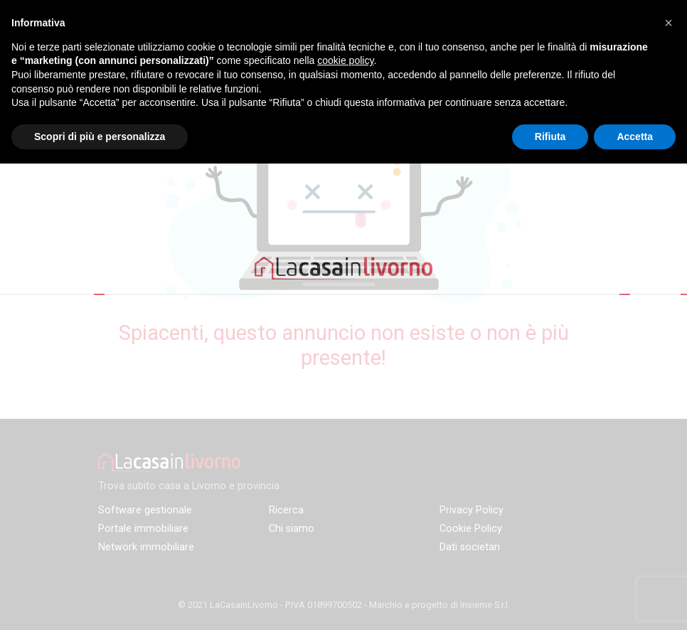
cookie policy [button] (345, 60)
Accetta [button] (635, 136)
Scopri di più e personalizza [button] (99, 136)
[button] (668, 22)
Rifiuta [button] (550, 136)
